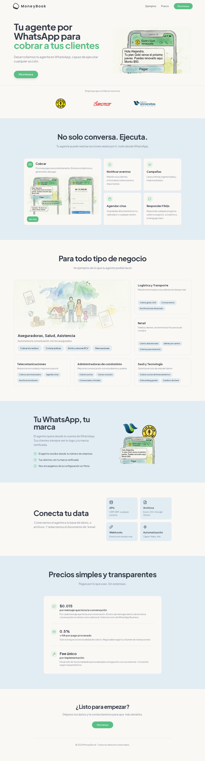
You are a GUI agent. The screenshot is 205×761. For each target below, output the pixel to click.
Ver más (33, 219)
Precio (165, 6)
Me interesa (183, 6)
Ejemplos (150, 6)
